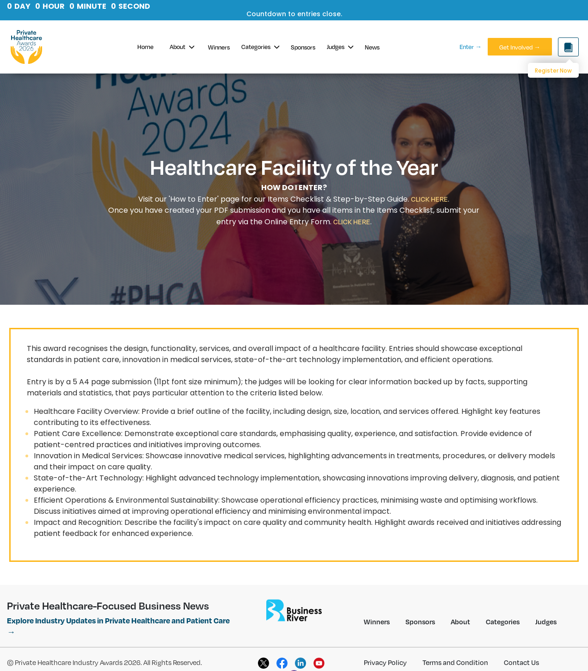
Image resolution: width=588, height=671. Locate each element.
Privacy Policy (385, 662)
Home (145, 46)
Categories (260, 46)
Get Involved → (519, 47)
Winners (219, 47)
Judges (340, 46)
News (372, 47)
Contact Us (521, 662)
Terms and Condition (455, 662)
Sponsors (303, 47)
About (182, 46)
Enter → (470, 46)
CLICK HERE (429, 199)
